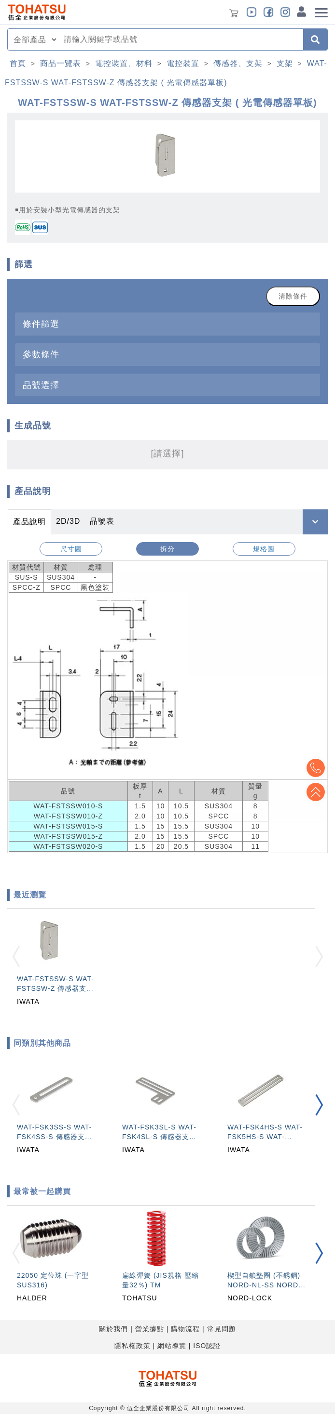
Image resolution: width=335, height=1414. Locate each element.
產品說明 (29, 522)
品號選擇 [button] (41, 385)
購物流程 (185, 1329)
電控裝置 (183, 63)
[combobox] (180, 39)
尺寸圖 (71, 549)
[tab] (167, 323)
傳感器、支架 (238, 63)
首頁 (18, 63)
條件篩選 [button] (41, 324)
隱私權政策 (132, 1345)
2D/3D (68, 521)
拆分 (167, 549)
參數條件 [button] (41, 354)
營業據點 (149, 1329)
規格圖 (264, 549)
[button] (319, 1105)
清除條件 (293, 296)
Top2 (315, 768)
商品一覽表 (60, 63)
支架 (285, 63)
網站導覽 (171, 1345)
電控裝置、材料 (124, 63)
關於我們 (113, 1329)
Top (315, 792)
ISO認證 (207, 1345)
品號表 (102, 521)
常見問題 (221, 1329)
